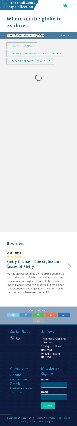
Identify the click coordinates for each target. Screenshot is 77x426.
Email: (44, 392)
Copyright (13, 418)
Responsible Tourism (39, 421)
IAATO (53, 421)
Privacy (52, 418)
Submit (48, 405)
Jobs (59, 418)
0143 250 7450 (18, 379)
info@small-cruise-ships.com (21, 390)
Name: (45, 379)
